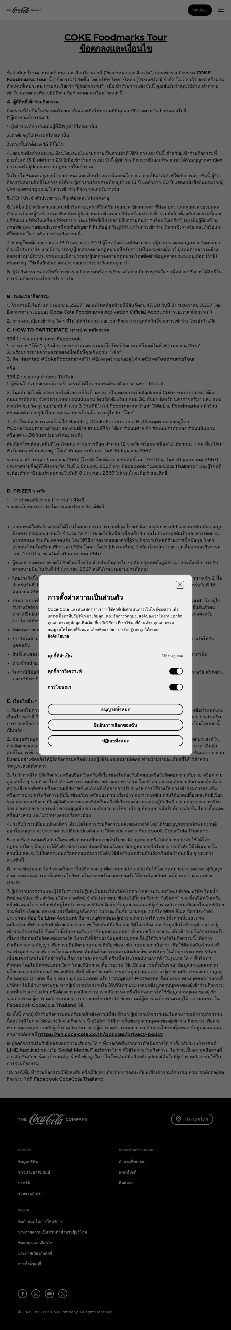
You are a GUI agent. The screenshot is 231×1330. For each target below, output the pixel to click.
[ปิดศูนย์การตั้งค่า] (180, 584)
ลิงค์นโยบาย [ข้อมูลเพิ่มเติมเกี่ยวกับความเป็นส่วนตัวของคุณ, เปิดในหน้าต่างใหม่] (58, 636)
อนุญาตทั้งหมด (115, 709)
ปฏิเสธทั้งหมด (115, 740)
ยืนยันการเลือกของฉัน (115, 725)
